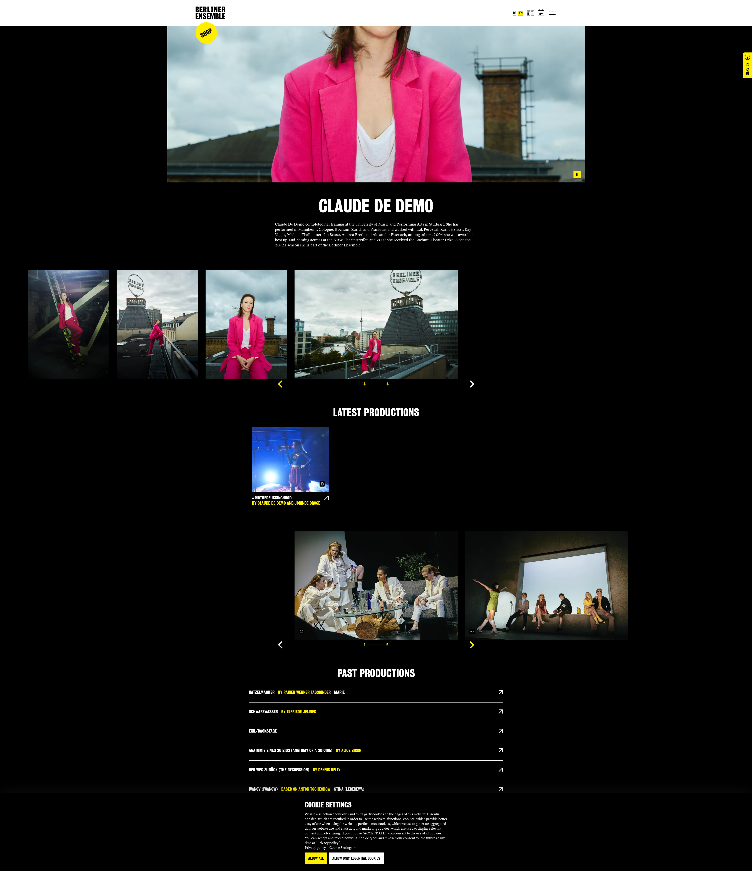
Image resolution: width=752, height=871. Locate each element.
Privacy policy (315, 847)
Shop (206, 33)
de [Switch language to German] (514, 13)
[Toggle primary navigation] (552, 12)
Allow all (316, 858)
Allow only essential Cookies (356, 858)
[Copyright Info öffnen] (322, 484)
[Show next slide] (472, 384)
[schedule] (541, 13)
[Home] (210, 13)
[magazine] (530, 13)
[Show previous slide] (280, 384)
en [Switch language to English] (521, 13)
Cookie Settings (340, 847)
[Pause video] (577, 174)
